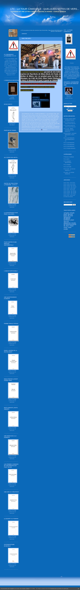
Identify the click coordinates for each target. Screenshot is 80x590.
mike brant (31, 123)
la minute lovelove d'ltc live (47, 123)
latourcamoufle (25, 129)
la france (38, 127)
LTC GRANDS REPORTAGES (68, 162)
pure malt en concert (30, 115)
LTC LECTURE (68, 166)
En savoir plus (65, 588)
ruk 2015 (43, 117)
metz (72, 226)
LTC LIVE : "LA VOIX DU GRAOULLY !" (70, 169)
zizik (39, 129)
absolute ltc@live (67, 218)
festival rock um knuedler (51, 117)
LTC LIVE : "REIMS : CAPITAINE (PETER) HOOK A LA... (69, 130)
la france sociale (44, 127)
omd (65, 227)
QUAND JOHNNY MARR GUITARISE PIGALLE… (70, 119)
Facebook (44, 129)
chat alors (30, 116)
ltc (53, 124)
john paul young (34, 122)
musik (37, 129)
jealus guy (27, 123)
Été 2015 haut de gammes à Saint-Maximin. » (56, 31)
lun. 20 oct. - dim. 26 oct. (70, 182)
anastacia (39, 117)
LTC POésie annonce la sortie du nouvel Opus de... (70, 123)
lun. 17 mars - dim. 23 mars (70, 186)
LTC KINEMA (67, 164)
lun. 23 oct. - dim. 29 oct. (70, 195)
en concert (39, 120)
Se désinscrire (70, 109)
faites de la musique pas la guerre (45, 124)
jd (58, 127)
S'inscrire (70, 107)
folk (35, 120)
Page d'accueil (51, 30)
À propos (72, 63)
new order (67, 228)
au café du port (52, 115)
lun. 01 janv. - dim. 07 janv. (70, 193)
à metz (36, 115)
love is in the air (41, 122)
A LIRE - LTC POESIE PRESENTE (69, 173)
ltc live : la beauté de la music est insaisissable (40, 119)
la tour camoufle (31, 129)
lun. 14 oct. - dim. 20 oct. (70, 189)
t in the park (55, 126)
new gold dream (49, 126)
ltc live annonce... (32, 117)
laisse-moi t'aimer (38, 123)
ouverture (53, 122)
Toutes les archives (69, 196)
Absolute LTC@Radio (69, 156)
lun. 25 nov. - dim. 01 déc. (70, 188)
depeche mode (70, 223)
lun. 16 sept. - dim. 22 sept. (70, 192)
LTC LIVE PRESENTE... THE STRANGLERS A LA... (70, 139)
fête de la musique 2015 (44, 115)
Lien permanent (50, 113)
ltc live (34, 116)
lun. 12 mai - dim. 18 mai (70, 184)
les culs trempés (31, 120)
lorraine (67, 220)
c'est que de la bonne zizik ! (41, 116)
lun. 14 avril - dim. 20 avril (70, 185)
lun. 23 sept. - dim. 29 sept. (70, 191)
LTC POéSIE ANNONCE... (70, 148)
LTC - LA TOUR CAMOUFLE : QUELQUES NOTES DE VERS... (44, 9)
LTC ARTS (67, 159)
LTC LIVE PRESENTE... (70, 142)
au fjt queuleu (45, 120)
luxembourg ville (25, 117)
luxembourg (56, 116)
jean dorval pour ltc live (68, 215)
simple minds (69, 213)
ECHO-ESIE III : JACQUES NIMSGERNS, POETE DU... (70, 135)
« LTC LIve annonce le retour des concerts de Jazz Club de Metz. (34, 30)
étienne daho (48, 122)
